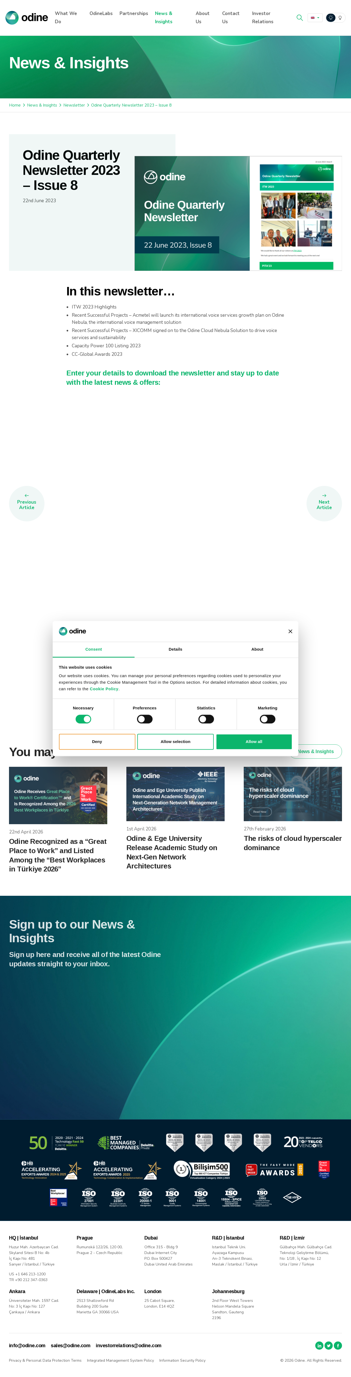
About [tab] (257, 649)
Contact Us (231, 17)
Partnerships (134, 13)
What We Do (66, 17)
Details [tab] (175, 649)
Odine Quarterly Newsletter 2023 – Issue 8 (131, 105)
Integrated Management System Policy (120, 1360)
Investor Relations (262, 17)
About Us (203, 17)
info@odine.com (27, 1345)
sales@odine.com (70, 1345)
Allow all (254, 741)
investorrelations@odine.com (128, 1345)
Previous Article (26, 505)
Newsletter (74, 105)
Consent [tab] (93, 649)
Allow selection (175, 741)
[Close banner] (290, 631)
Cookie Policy (104, 689)
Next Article (324, 505)
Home (15, 105)
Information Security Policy (182, 1360)
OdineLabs (101, 13)
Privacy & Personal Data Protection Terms (45, 1360)
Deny (97, 741)
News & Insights (163, 17)
